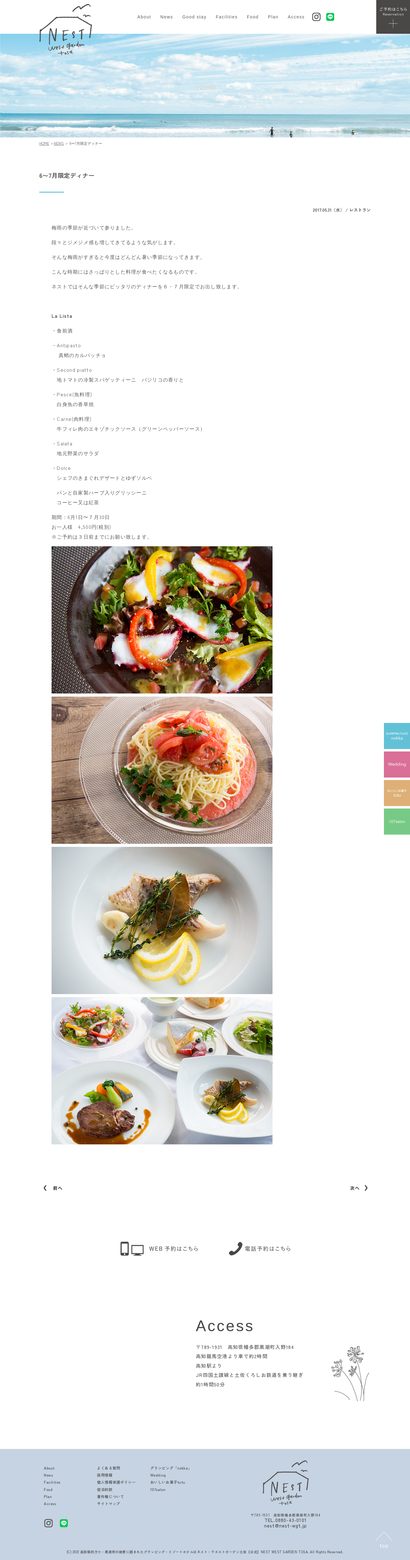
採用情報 (104, 1474)
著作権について (110, 1496)
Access (296, 16)
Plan (273, 16)
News (166, 16)
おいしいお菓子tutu (168, 1482)
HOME (44, 143)
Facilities (227, 16)
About (144, 16)
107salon (158, 1489)
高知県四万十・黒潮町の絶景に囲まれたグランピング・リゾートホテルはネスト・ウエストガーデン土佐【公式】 (170, 1551)
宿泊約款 (104, 1489)
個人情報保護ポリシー (116, 1482)
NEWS (59, 143)
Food (253, 16)
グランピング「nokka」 (171, 1467)
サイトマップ (108, 1503)
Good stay (194, 16)
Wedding (158, 1474)
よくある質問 (108, 1467)
